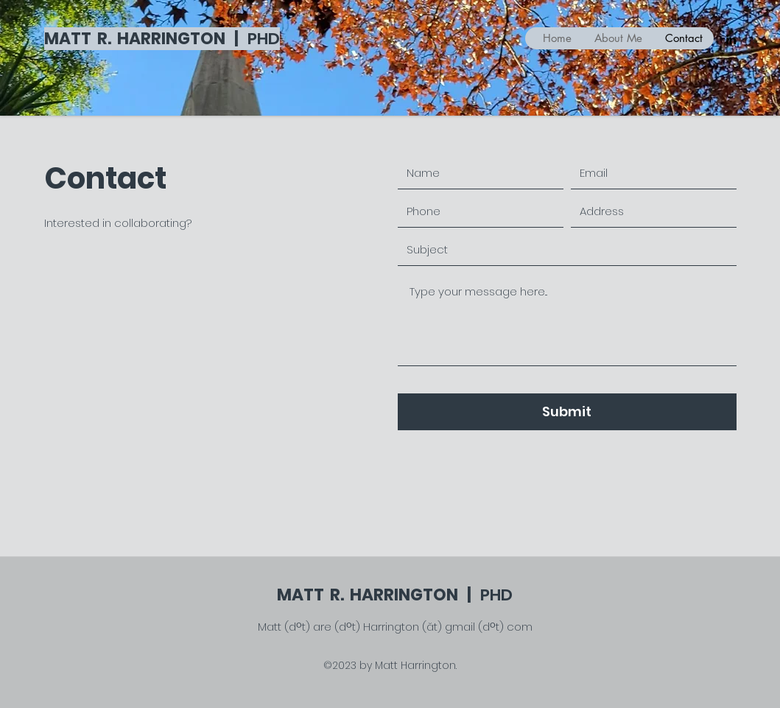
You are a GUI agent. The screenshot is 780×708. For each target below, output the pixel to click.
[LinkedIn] (731, 39)
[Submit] (567, 411)
